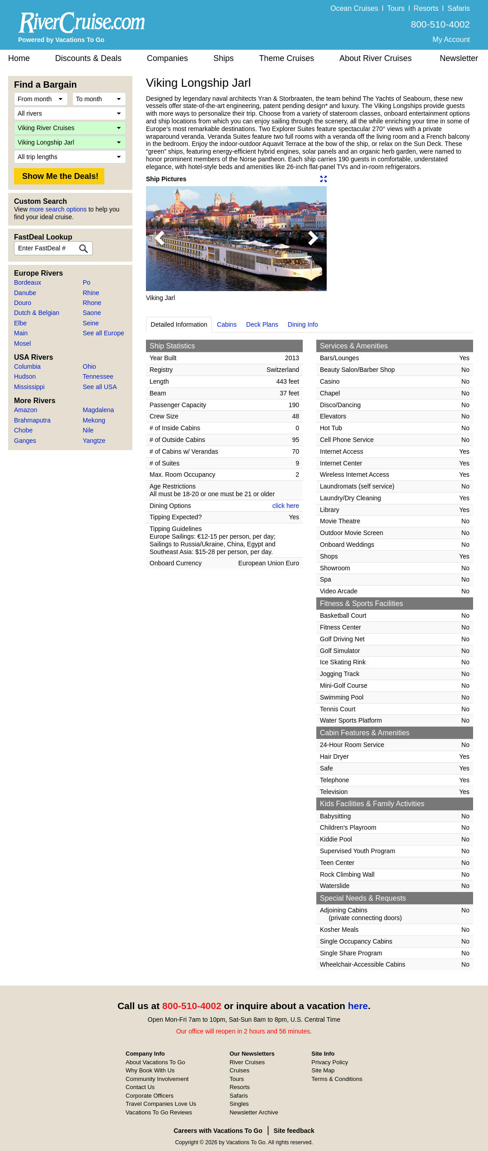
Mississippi (29, 386)
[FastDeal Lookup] (84, 248)
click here (285, 505)
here (358, 1006)
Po (86, 282)
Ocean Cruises (354, 8)
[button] (159, 238)
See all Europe (103, 333)
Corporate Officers (150, 1095)
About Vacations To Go (155, 1062)
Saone (92, 312)
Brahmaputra (32, 420)
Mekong (94, 420)
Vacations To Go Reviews (159, 1112)
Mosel (22, 343)
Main (21, 333)
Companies (167, 58)
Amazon (25, 409)
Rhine (91, 292)
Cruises (239, 1070)
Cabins (227, 324)
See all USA (100, 386)
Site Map (322, 1070)
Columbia (27, 366)
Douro (22, 302)
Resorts (425, 8)
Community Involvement (157, 1079)
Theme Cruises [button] (286, 58)
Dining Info (303, 324)
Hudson (25, 376)
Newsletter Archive (254, 1112)
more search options (58, 209)
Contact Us (140, 1087)
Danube (25, 292)
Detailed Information (179, 324)
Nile (88, 430)
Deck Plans (262, 324)
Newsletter (459, 58)
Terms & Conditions (336, 1079)
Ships (223, 58)
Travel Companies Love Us (161, 1103)
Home (19, 58)
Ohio (89, 366)
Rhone (92, 302)
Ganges (25, 440)
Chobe (23, 430)
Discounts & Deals (88, 58)
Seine (91, 323)
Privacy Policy (329, 1062)
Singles (239, 1103)
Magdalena (98, 409)
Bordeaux (27, 282)
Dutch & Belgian (36, 312)
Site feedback (294, 1130)
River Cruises (247, 1062)
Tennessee (98, 376)
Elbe (20, 323)
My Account (451, 39)
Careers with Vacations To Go (218, 1130)
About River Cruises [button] (375, 58)
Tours (395, 8)
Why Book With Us (150, 1070)
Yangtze (94, 440)
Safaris (458, 8)
